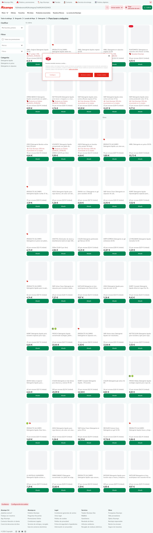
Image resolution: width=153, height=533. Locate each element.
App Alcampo (5, 518)
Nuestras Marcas (58, 13)
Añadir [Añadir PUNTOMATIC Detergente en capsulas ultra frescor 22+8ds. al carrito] (140, 64)
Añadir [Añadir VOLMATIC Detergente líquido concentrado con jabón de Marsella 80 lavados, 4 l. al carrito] (63, 159)
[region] (77, 67)
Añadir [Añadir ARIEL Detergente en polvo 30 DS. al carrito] (140, 159)
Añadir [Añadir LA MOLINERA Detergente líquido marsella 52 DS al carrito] (140, 253)
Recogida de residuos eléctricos (91, 527)
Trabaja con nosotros (8, 516)
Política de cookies (61, 518)
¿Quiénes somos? (6, 513)
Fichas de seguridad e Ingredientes (66, 524)
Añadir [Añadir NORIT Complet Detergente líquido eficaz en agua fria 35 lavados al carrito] (140, 301)
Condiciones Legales (34, 521)
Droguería (18, 18)
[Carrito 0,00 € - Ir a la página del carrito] (147, 7)
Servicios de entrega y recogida (38, 524)
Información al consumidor (63, 527)
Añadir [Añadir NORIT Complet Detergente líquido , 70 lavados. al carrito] (89, 395)
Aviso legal (58, 516)
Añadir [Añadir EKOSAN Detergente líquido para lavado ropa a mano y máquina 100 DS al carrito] (114, 490)
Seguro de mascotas (115, 527)
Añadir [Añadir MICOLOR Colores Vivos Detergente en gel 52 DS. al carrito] (114, 443)
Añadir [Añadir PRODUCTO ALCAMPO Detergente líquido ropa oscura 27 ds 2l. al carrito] (89, 490)
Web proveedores (114, 516)
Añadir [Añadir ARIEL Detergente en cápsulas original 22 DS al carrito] (114, 64)
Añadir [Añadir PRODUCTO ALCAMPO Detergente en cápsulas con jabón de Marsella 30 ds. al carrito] (89, 348)
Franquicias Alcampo (115, 513)
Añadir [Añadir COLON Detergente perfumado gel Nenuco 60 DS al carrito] (89, 253)
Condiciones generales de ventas (65, 513)
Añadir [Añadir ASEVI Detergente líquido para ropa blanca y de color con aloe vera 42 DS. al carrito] (63, 443)
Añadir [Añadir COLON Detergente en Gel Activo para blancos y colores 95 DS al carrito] (63, 395)
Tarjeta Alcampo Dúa (88, 513)
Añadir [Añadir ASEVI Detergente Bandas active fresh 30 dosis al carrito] (37, 159)
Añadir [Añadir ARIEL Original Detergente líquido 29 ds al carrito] (37, 64)
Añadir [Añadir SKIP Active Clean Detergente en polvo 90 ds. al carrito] (89, 443)
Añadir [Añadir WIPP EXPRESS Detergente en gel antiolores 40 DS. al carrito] (114, 253)
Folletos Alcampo (33, 513)
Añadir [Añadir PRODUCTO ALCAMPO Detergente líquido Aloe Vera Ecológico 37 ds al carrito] (37, 443)
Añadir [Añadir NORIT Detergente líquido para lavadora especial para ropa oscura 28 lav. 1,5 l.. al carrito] (37, 348)
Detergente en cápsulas (8, 66)
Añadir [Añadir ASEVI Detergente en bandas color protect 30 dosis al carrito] (89, 159)
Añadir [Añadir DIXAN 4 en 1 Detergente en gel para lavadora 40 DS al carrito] (89, 206)
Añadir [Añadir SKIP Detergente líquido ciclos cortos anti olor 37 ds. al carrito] (114, 111)
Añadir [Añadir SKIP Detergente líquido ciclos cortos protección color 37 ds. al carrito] (140, 111)
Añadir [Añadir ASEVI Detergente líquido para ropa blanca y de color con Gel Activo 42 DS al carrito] (63, 206)
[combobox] (59, 7)
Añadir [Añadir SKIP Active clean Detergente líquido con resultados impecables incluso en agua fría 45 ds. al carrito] (114, 348)
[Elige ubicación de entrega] (133, 7)
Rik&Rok (84, 516)
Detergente (41, 18)
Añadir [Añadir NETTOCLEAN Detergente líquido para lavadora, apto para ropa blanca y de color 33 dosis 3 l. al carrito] (140, 348)
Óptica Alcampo (113, 518)
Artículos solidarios (87, 524)
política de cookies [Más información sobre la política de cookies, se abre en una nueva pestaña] (73, 69)
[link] (19, 504)
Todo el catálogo (6, 18)
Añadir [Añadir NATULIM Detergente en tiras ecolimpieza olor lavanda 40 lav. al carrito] (140, 490)
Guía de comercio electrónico (37, 527)
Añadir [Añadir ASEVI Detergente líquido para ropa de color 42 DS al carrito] (114, 301)
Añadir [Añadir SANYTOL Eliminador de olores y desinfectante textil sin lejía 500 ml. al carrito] (63, 253)
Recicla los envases (114, 524)
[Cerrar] (109, 56)
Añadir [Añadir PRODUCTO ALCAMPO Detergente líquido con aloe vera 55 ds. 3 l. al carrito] (114, 159)
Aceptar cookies (101, 74)
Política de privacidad (62, 521)
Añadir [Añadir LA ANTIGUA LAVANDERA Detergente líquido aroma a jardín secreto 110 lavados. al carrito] (37, 490)
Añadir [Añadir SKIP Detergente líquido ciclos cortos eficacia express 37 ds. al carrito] (89, 111)
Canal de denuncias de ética (10, 524)
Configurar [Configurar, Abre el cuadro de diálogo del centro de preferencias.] (53, 74)
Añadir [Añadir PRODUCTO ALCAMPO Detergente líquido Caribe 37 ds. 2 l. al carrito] (37, 206)
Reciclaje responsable (115, 521)
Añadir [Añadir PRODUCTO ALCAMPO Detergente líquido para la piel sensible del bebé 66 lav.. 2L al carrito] (37, 301)
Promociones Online (34, 518)
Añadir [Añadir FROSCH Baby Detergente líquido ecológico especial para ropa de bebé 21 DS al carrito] (140, 395)
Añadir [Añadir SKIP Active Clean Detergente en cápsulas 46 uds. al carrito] (114, 206)
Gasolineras (85, 518)
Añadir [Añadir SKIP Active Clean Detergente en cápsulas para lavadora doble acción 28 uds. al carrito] (63, 301)
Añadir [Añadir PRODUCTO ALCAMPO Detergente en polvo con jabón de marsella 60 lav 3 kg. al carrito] (37, 253)
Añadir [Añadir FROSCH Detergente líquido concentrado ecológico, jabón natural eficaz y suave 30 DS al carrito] (63, 348)
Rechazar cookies (85, 74)
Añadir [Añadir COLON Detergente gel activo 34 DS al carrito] (114, 395)
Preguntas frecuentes (35, 516)
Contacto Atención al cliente (10, 521)
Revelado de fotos (87, 521)
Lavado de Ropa (29, 18)
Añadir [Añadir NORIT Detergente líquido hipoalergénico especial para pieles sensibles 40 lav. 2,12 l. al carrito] (140, 206)
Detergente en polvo (7, 63)
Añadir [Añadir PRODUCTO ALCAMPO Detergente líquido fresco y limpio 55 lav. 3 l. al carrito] (140, 443)
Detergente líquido (7, 60)
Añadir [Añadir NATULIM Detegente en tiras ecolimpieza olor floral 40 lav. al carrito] (89, 301)
